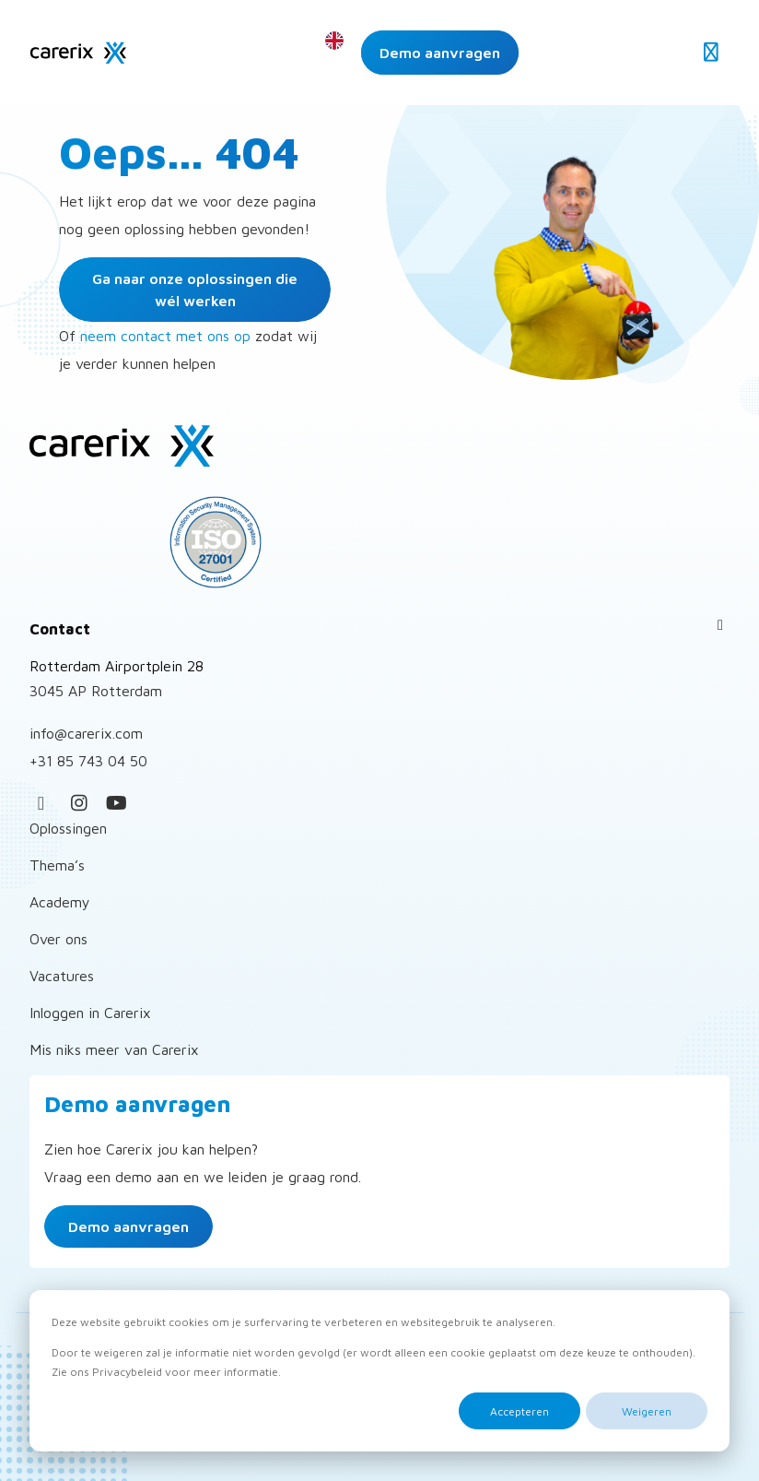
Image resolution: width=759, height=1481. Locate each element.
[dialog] (379, 1370)
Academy (59, 902)
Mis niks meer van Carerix (114, 1049)
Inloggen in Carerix (90, 1012)
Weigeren (646, 1411)
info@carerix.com (86, 733)
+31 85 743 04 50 (88, 760)
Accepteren (519, 1411)
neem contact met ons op (165, 335)
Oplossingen (68, 828)
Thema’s (57, 865)
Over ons (58, 938)
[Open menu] (711, 52)
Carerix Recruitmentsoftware (78, 53)
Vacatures (61, 975)
